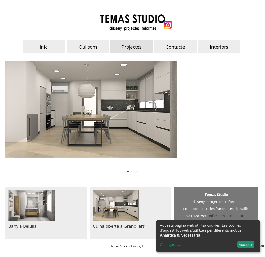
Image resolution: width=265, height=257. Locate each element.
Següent (249, 118)
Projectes (132, 47)
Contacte (175, 47)
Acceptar (246, 245)
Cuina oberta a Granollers (119, 226)
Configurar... (170, 244)
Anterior (16, 118)
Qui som (88, 47)
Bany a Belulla (22, 226)
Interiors (219, 47)
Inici (44, 47)
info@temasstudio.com (228, 215)
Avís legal (137, 246)
